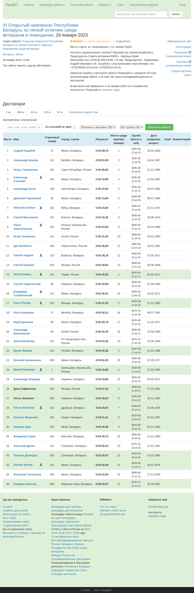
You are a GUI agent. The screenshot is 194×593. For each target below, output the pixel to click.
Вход (182, 4)
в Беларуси (83, 566)
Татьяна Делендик (25, 455)
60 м (59, 112)
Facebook (22, 532)
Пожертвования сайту (16, 521)
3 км (8, 112)
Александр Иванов (25, 160)
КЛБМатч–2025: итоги (113, 510)
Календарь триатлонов (65, 521)
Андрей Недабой (24, 150)
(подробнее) (123, 41)
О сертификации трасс (65, 536)
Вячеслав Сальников (27, 474)
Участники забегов (81, 4)
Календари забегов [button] (52, 4)
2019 (54, 532)
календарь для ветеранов (67, 510)
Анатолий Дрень (24, 445)
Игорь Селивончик (25, 169)
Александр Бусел (24, 188)
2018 (61, 532)
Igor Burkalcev (22, 245)
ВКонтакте (9, 532)
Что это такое (108, 506)
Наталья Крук (22, 426)
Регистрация (183, 46)
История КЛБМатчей (112, 514)
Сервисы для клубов (15, 510)
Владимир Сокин (24, 436)
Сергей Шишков (23, 264)
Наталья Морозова (25, 417)
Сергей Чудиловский (27, 283)
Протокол (183, 61)
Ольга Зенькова (23, 407)
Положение (182, 52)
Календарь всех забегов (66, 506)
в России (68, 566)
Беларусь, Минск (13, 54)
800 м (20, 112)
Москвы (88, 514)
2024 (87, 529)
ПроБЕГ (12, 5)
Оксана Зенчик (22, 464)
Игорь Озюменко (24, 236)
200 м (47, 112)
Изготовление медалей (144, 4)
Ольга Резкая (22, 302)
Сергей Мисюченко (25, 217)
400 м (33, 112)
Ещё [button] (120, 4)
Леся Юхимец (22, 274)
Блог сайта (9, 517)
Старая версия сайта (15, 525)
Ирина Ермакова (24, 369)
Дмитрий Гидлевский (27, 198)
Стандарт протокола (63, 573)
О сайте (7, 506)
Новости (29, 4)
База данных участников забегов (71, 525)
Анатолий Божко (24, 341)
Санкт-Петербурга (64, 517)
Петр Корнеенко (23, 312)
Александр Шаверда (26, 379)
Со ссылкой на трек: (58, 126)
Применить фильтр (159, 127)
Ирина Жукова (22, 350)
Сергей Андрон (23, 255)
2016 (76, 532)
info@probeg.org (158, 506)
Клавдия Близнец (24, 483)
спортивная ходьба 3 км (83, 112)
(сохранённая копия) (178, 56)
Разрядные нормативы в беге (69, 570)
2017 (69, 532)
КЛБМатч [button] (104, 4)
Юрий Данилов (23, 322)
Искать (176, 14)
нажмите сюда (110, 89)
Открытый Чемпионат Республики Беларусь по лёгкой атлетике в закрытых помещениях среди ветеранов (33, 45)
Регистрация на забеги (16, 514)
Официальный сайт (179, 41)
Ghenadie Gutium (24, 207)
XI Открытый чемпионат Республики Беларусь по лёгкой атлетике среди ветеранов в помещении (40, 30)
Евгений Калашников (27, 360)
